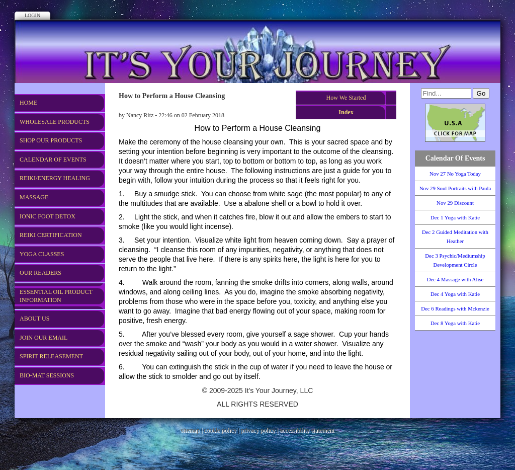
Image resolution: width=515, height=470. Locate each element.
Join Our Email (43, 337)
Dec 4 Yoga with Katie (455, 294)
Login (32, 15)
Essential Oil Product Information (56, 295)
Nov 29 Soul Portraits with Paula (455, 188)
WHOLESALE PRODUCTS (55, 121)
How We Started (346, 97)
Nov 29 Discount (455, 203)
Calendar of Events (53, 159)
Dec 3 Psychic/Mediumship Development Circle (455, 260)
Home (28, 102)
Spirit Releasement (51, 356)
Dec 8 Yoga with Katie (455, 323)
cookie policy (220, 430)
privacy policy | (260, 430)
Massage (34, 197)
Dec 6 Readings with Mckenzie (455, 308)
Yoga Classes (42, 254)
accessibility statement (307, 430)
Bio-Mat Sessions (47, 375)
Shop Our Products (51, 140)
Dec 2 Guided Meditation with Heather (455, 236)
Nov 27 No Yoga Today (455, 174)
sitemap (190, 430)
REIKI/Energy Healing (55, 178)
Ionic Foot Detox (47, 216)
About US (34, 318)
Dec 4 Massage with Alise (455, 279)
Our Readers (40, 272)
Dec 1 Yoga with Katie (455, 217)
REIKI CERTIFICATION (51, 235)
